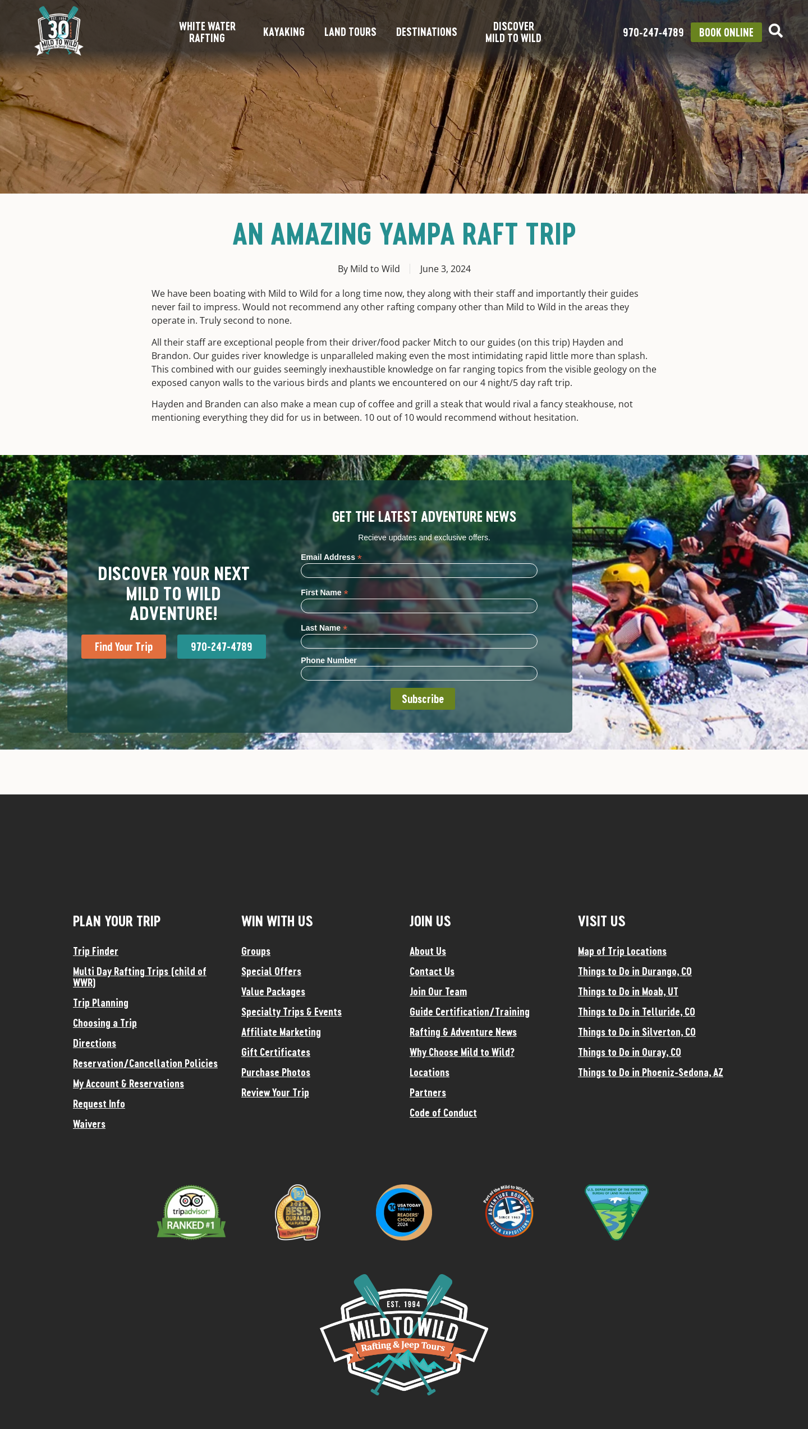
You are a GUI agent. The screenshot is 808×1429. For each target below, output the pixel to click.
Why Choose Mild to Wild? (462, 1052)
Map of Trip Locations (622, 951)
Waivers (89, 1124)
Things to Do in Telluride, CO (636, 1011)
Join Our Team (438, 991)
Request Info (99, 1103)
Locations (429, 1072)
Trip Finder (95, 951)
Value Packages (273, 991)
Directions (94, 1043)
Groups (255, 951)
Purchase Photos (275, 1072)
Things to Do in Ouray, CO (629, 1052)
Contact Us (432, 971)
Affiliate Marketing (281, 1032)
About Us (428, 951)
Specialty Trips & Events (291, 1011)
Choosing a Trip (105, 1023)
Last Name (324, 627)
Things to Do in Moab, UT (628, 991)
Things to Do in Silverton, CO (637, 1032)
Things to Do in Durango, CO (635, 971)
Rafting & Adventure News (463, 1032)
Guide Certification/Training (470, 1011)
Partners (428, 1092)
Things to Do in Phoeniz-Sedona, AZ (650, 1072)
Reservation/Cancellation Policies (145, 1063)
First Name (324, 592)
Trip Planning (100, 1002)
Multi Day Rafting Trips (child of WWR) (139, 977)
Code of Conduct (443, 1112)
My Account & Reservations (128, 1083)
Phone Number (329, 660)
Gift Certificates (275, 1052)
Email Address (331, 557)
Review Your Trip (275, 1092)
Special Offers (271, 971)
